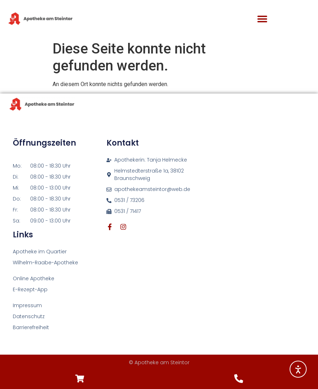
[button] (262, 19)
